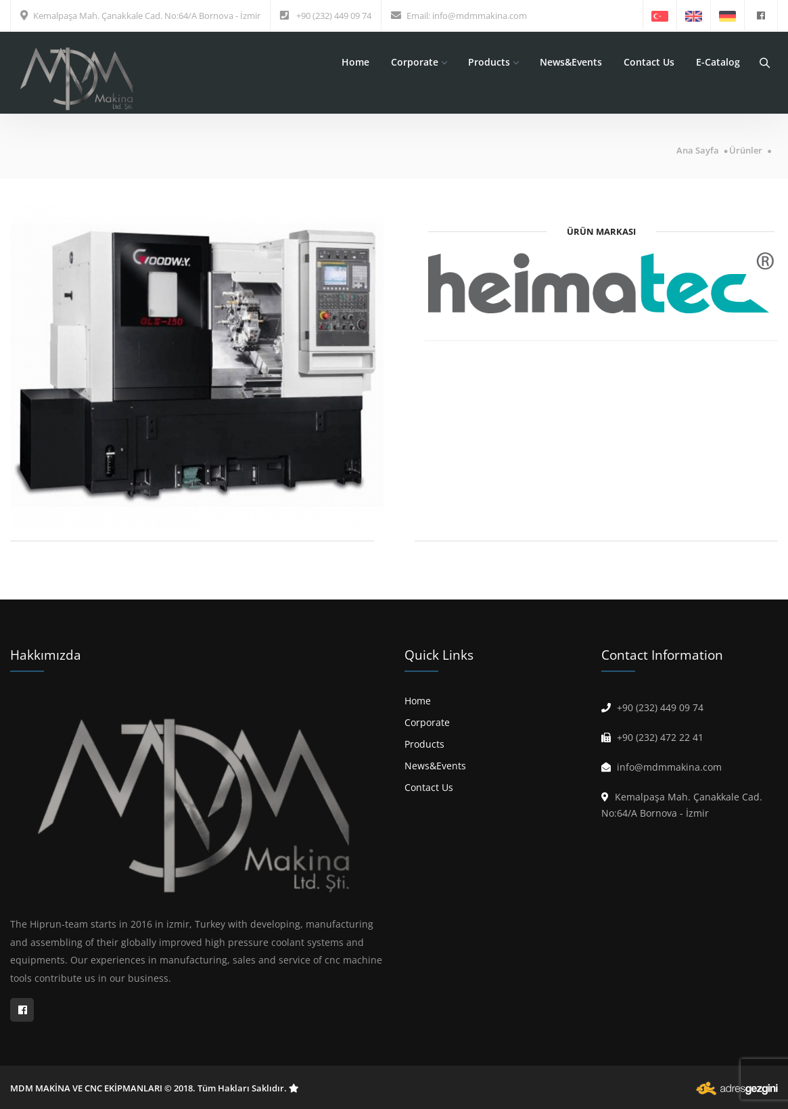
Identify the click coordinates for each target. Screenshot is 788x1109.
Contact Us (649, 61)
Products (493, 61)
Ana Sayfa (697, 150)
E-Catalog (718, 61)
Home (355, 61)
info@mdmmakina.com (479, 15)
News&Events (571, 61)
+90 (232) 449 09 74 (333, 15)
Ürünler (745, 150)
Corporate (418, 61)
